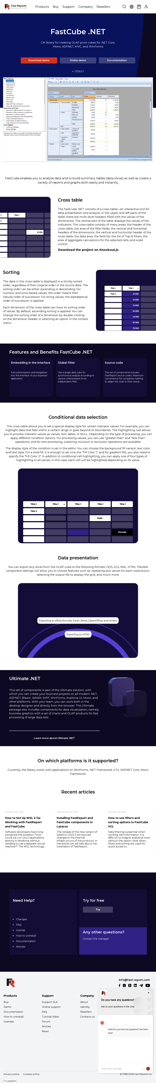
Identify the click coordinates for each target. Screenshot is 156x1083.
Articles (20, 946)
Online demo (78, 60)
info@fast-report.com (134, 980)
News (45, 1031)
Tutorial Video (50, 1016)
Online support (51, 1007)
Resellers (103, 7)
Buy (56, 7)
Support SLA (49, 1002)
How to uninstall (26, 935)
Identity (85, 1007)
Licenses (9, 1021)
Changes (21, 919)
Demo (7, 1007)
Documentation (117, 60)
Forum (46, 1021)
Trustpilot (10, 1081)
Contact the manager (96, 938)
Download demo (39, 60)
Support (68, 7)
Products (42, 7)
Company (85, 7)
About (84, 1002)
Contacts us (87, 1016)
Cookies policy (31, 1074)
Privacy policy (11, 1074)
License (20, 930)
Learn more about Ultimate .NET (54, 738)
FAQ (18, 924)
